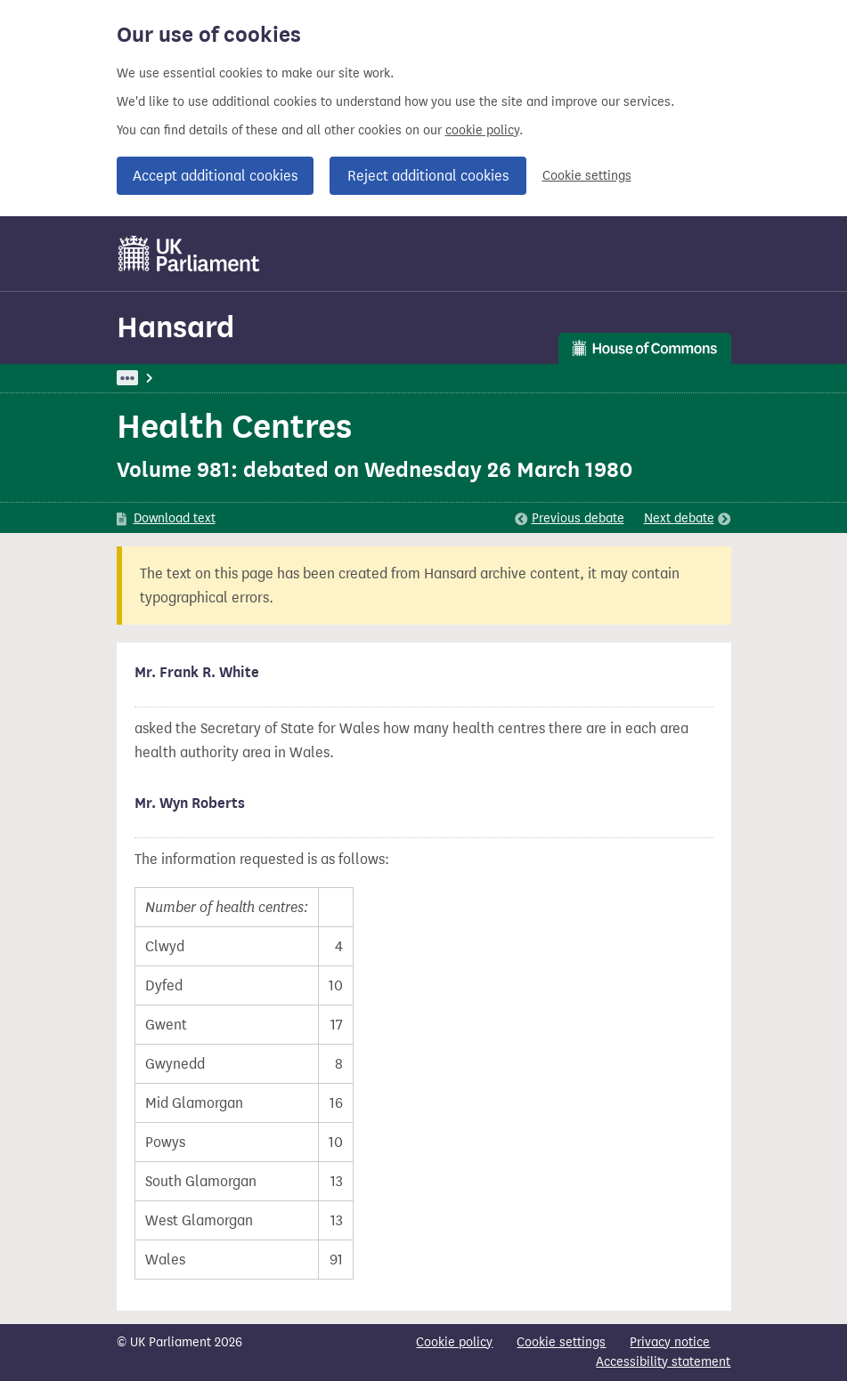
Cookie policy (454, 1342)
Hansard (175, 327)
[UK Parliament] (189, 253)
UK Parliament (157, 377)
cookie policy (482, 130)
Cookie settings (586, 175)
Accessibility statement (663, 1361)
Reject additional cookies (428, 175)
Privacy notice (670, 1342)
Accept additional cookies (215, 175)
